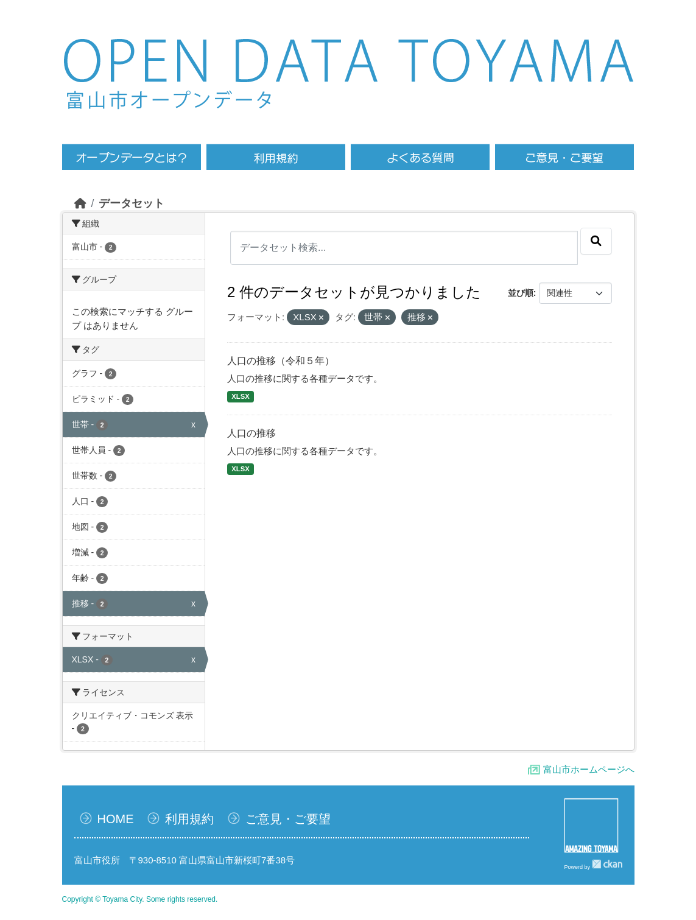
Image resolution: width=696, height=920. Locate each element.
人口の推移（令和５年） (280, 361)
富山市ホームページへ (588, 769)
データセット (131, 203)
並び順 (520, 293)
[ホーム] (80, 203)
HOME (115, 819)
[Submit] (596, 241)
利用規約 (189, 819)
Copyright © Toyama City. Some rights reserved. (140, 899)
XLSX (240, 396)
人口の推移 (251, 433)
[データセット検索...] (404, 248)
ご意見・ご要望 (288, 819)
